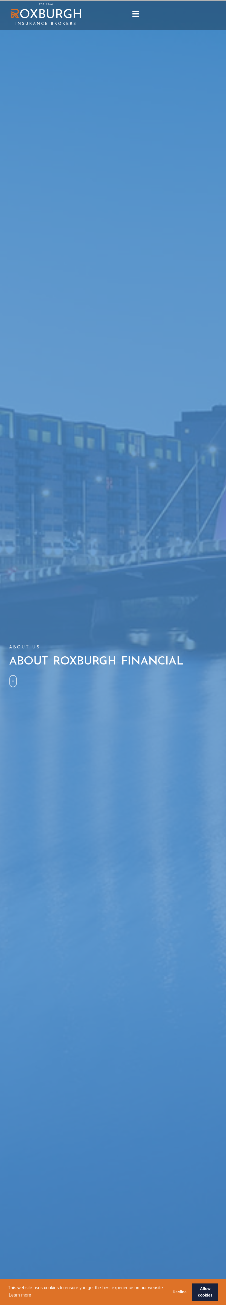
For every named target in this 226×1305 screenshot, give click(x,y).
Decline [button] (180, 1292)
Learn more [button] (20, 1295)
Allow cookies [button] (205, 1291)
